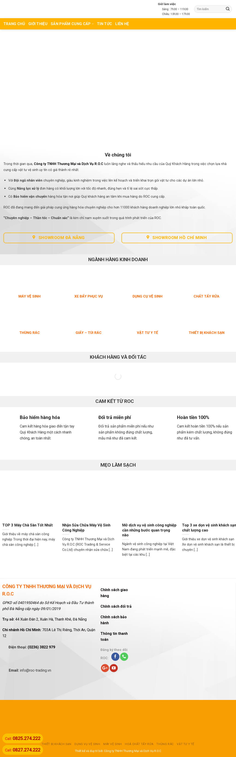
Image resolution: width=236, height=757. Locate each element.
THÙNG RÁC (165, 744)
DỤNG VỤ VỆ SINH (87, 744)
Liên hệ (122, 24)
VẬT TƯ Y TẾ (185, 744)
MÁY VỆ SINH (112, 744)
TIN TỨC (104, 24)
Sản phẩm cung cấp (72, 24)
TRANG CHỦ (14, 24)
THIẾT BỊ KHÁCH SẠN (56, 744)
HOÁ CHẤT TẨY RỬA (139, 744)
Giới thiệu (37, 24)
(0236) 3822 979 (41, 647)
